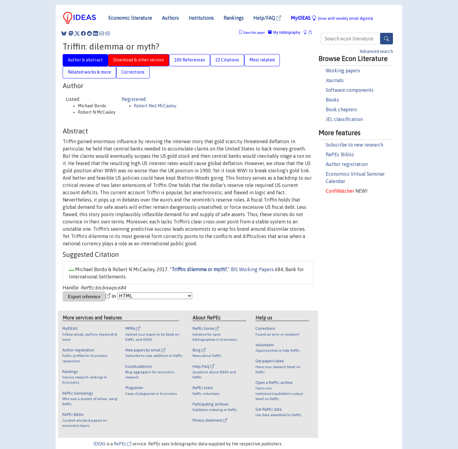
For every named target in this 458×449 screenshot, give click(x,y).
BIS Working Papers (252, 269)
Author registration (347, 164)
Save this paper (254, 32)
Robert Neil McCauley (155, 105)
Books (332, 99)
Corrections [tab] (132, 72)
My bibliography (284, 32)
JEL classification (344, 119)
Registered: (134, 99)
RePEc (122, 443)
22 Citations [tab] (227, 59)
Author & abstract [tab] (85, 59)
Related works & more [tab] (89, 72)
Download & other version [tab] (138, 59)
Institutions (201, 18)
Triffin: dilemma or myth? (199, 269)
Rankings (234, 18)
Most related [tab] (262, 59)
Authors (170, 18)
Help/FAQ (267, 18)
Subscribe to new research (354, 144)
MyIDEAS (332, 18)
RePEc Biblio (340, 154)
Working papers (343, 70)
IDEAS (99, 443)
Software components (349, 90)
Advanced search (376, 51)
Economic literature (130, 18)
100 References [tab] (189, 59)
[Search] (386, 38)
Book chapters (341, 109)
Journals (335, 80)
